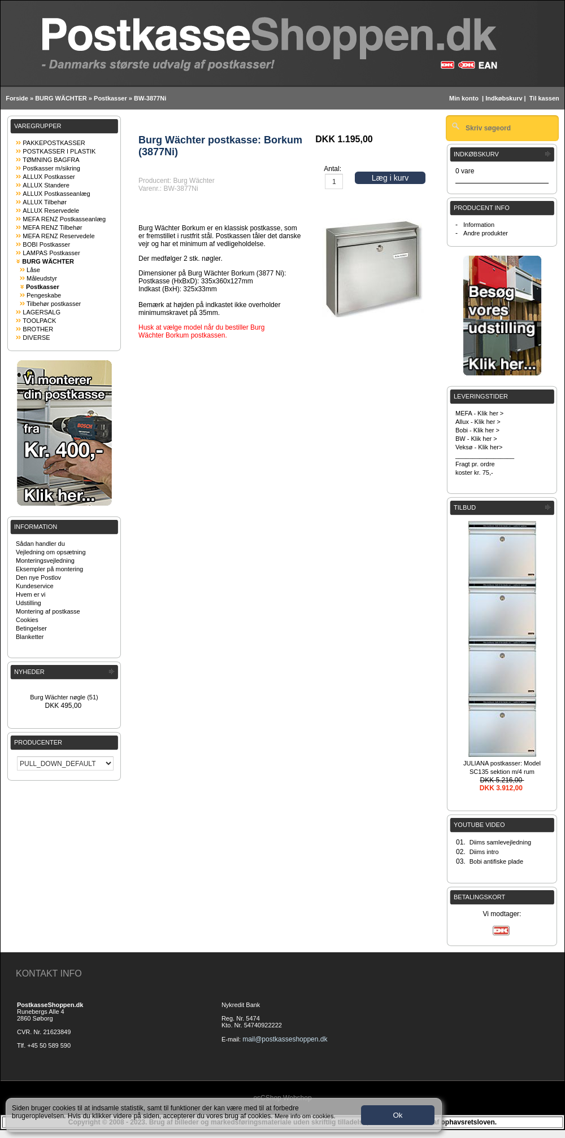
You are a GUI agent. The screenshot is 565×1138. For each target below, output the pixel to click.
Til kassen (545, 98)
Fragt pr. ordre (475, 464)
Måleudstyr (42, 278)
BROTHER (38, 329)
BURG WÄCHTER (61, 98)
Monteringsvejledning (45, 560)
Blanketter (30, 636)
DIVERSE (36, 337)
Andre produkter (485, 233)
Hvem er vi (31, 594)
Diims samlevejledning (500, 842)
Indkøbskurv (503, 98)
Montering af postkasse (48, 611)
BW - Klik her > (476, 438)
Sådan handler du (40, 543)
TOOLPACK (39, 320)
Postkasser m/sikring (51, 168)
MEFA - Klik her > (479, 413)
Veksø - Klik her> (478, 447)
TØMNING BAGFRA (51, 159)
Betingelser (31, 628)
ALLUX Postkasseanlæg (56, 193)
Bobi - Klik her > (477, 430)
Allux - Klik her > (478, 421)
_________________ (484, 455)
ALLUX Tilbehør (45, 202)
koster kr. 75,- (474, 472)
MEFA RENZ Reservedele (58, 236)
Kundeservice (35, 586)
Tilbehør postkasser (54, 303)
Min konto (464, 98)
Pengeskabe (44, 295)
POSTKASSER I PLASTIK (59, 151)
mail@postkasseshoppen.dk (284, 1039)
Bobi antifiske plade (496, 861)
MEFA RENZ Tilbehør (52, 227)
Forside (17, 98)
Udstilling (28, 602)
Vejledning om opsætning (51, 552)
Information (478, 224)
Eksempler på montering (49, 569)
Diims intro (484, 851)
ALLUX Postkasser (49, 176)
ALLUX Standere (46, 185)
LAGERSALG (41, 312)
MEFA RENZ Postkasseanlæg (64, 219)
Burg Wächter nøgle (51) (64, 697)
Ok (397, 1115)
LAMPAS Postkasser (51, 253)
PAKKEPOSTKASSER (54, 142)
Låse (33, 269)
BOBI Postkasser (46, 244)
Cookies (27, 619)
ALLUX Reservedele (51, 210)
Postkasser (110, 98)
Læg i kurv (390, 177)
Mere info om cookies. (305, 1116)
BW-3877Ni (150, 98)
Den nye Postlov (38, 577)
